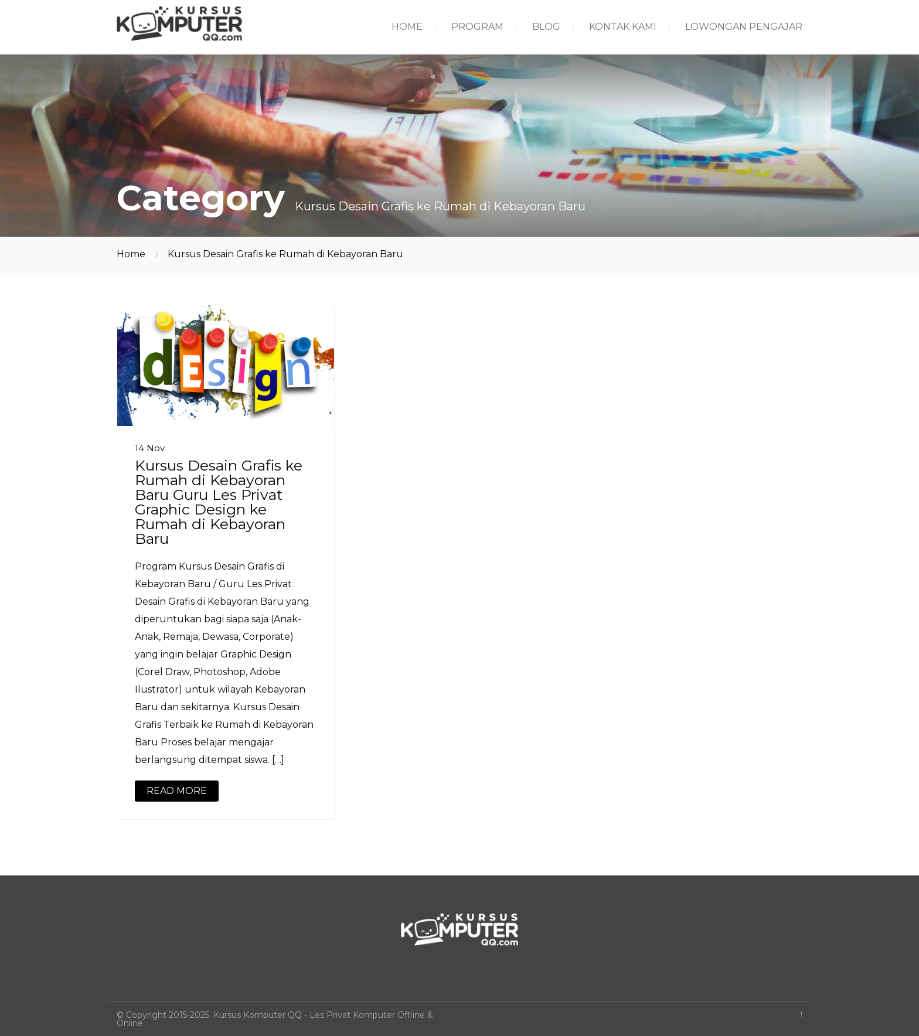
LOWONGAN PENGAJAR (743, 26)
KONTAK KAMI (622, 26)
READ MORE (177, 790)
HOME (407, 26)
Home (131, 254)
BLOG (546, 26)
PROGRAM (477, 26)
